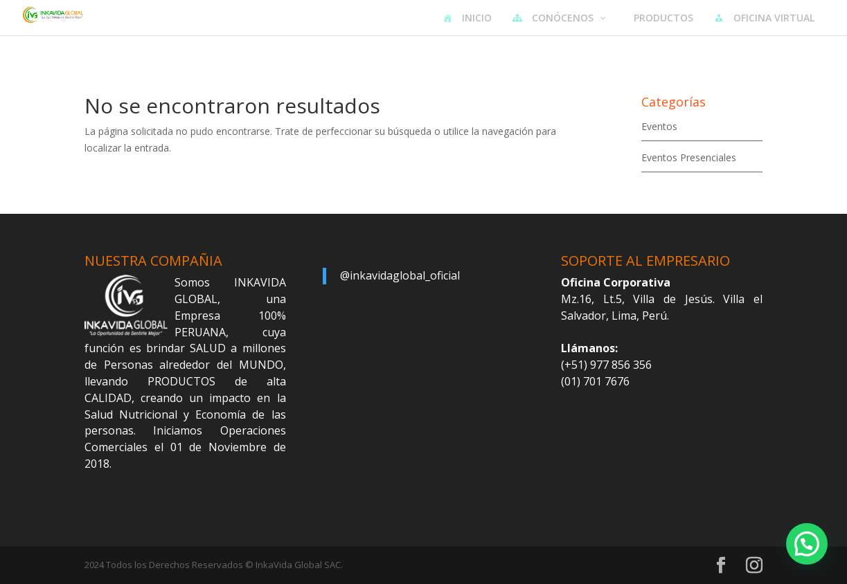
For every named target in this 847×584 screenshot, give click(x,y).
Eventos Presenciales (688, 157)
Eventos (659, 126)
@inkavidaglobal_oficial (400, 275)
